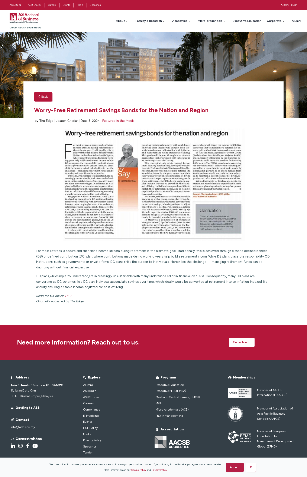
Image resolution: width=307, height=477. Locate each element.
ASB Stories (34, 4)
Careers (52, 4)
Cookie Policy (138, 469)
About (122, 21)
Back (43, 97)
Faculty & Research (150, 21)
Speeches (95, 4)
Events (66, 4)
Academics (181, 21)
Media (80, 4)
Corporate (276, 21)
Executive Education (247, 21)
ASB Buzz (16, 4)
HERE (69, 296)
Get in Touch (289, 4)
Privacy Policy (159, 469)
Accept (235, 467)
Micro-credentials (212, 21)
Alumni (296, 21)
